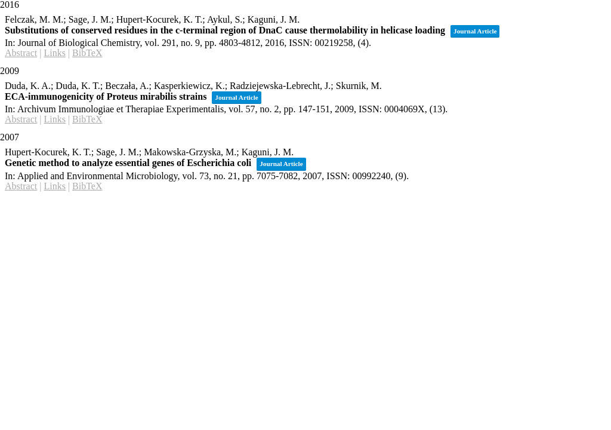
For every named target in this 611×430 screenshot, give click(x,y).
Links (54, 53)
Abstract (21, 53)
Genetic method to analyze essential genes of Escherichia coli (128, 163)
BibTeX (87, 53)
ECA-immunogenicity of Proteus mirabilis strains (105, 96)
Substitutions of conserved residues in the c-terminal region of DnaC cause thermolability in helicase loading (225, 30)
